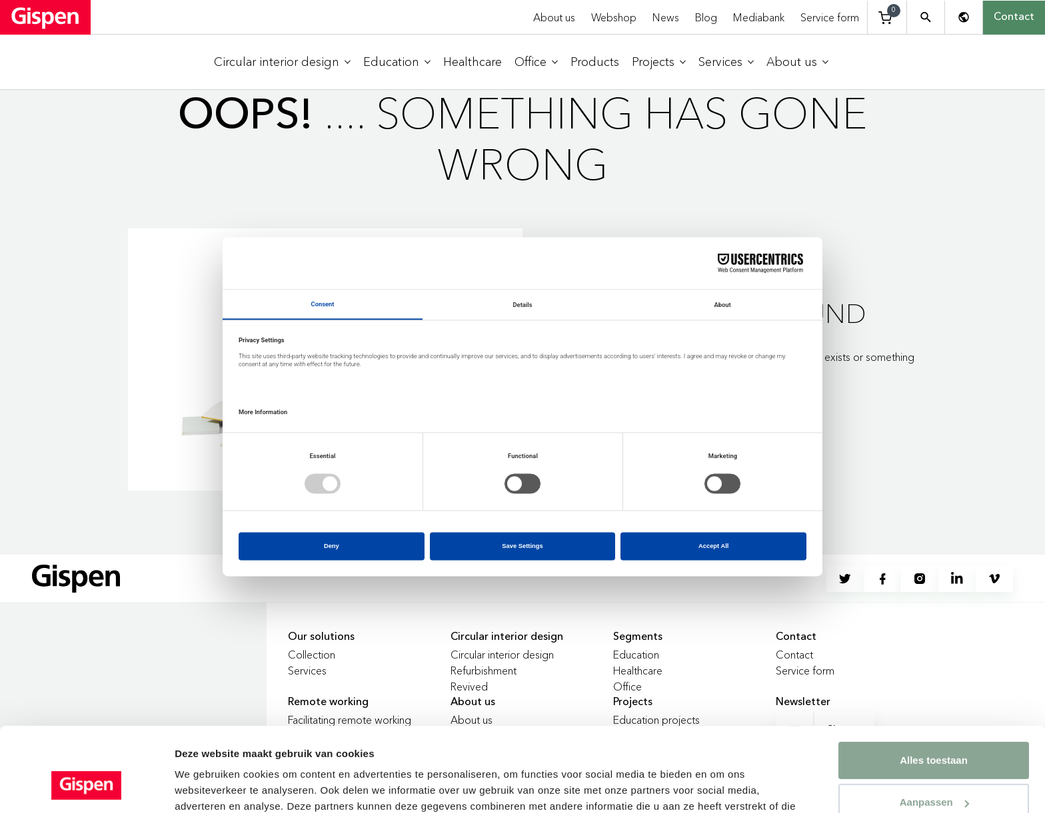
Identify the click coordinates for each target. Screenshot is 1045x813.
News (665, 17)
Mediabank (758, 17)
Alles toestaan (934, 688)
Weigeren (933, 772)
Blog (706, 17)
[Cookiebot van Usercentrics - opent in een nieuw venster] (86, 787)
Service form (829, 17)
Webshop (613, 17)
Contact (1014, 17)
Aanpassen (934, 730)
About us (554, 17)
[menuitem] (282, 62)
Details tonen (206, 786)
